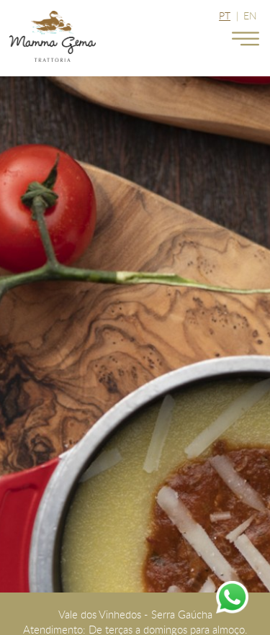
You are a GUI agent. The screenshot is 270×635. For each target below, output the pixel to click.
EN (250, 15)
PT (224, 15)
